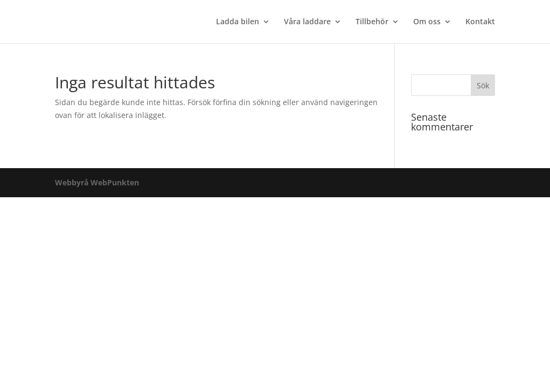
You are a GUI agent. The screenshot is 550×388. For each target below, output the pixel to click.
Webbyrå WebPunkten (97, 182)
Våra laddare (307, 22)
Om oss (427, 22)
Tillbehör (372, 22)
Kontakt (480, 22)
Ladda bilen (237, 22)
